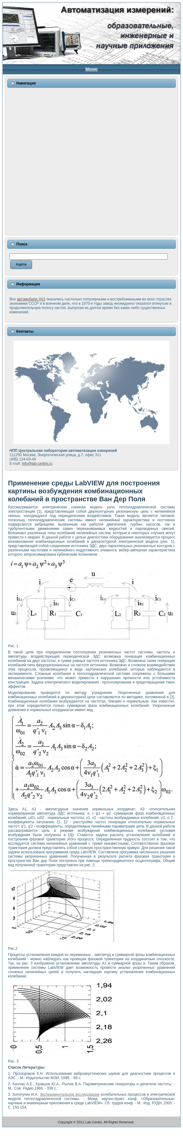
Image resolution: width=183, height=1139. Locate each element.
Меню (92, 69)
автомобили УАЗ (31, 299)
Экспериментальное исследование (70, 1094)
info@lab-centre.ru (37, 463)
